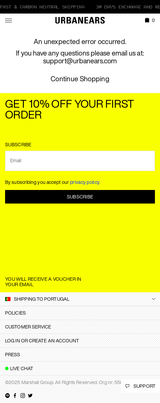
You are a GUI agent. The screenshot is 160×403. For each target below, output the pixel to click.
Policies (15, 312)
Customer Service (28, 326)
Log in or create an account (42, 340)
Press (12, 354)
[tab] (80, 313)
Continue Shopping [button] (80, 79)
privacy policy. (85, 182)
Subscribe (80, 196)
